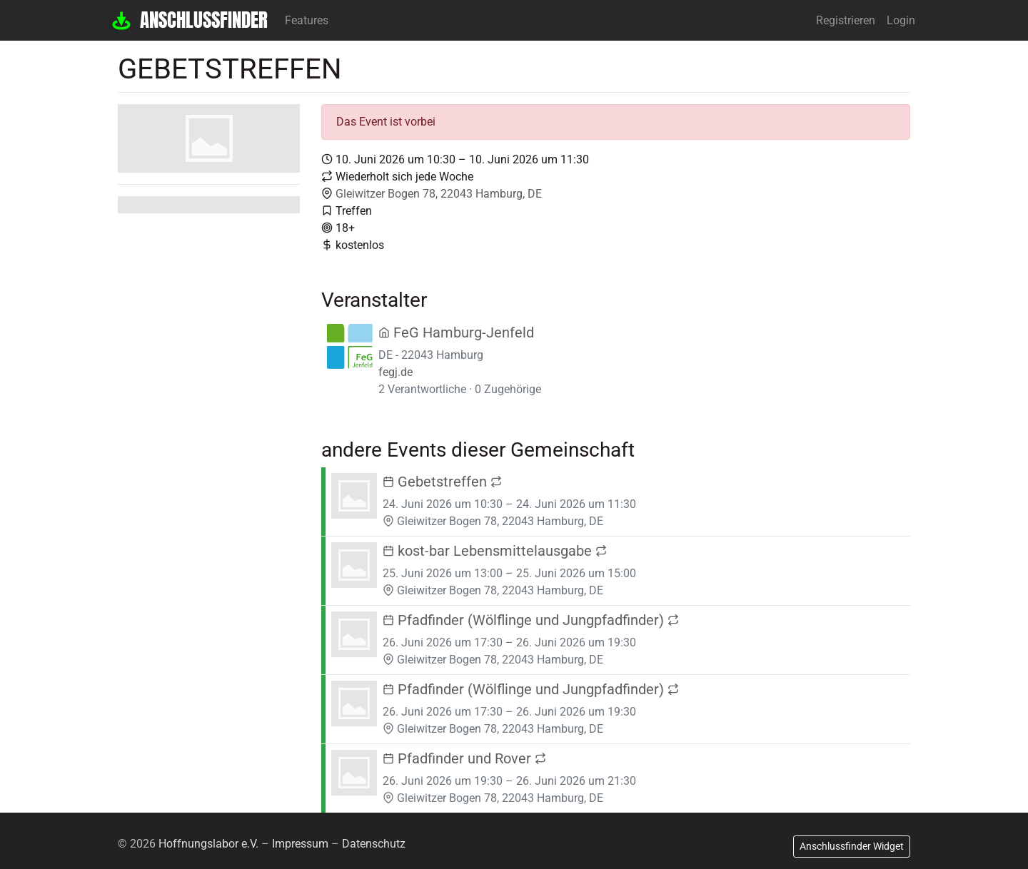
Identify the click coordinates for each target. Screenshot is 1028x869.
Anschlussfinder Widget (852, 846)
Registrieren (845, 20)
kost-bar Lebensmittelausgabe (495, 550)
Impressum (300, 843)
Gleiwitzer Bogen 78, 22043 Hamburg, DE (439, 193)
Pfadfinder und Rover (464, 758)
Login (901, 20)
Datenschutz (373, 843)
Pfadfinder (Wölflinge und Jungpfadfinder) (531, 620)
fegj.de (395, 372)
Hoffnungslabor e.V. (208, 843)
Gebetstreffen (442, 481)
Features (306, 20)
